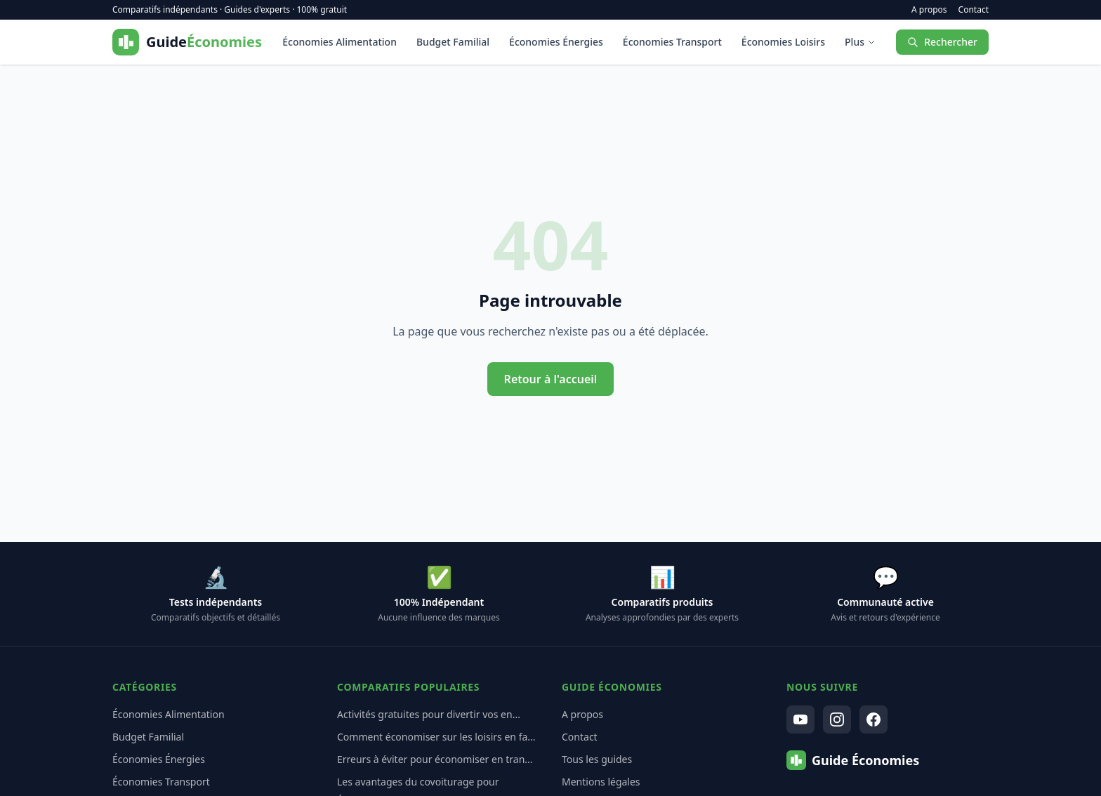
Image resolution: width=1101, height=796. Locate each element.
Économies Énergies (556, 41)
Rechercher (942, 41)
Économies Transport (672, 41)
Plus (860, 41)
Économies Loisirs (783, 41)
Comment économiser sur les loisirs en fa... (436, 736)
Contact (973, 9)
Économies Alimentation (339, 41)
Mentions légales (601, 781)
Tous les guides (597, 759)
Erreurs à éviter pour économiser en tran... (435, 759)
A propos (929, 9)
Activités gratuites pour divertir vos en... (428, 714)
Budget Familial (452, 41)
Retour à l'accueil (551, 379)
